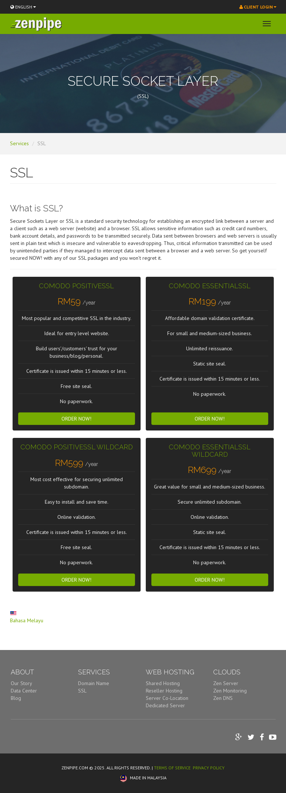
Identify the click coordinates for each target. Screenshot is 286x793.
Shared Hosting (163, 683)
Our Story (21, 683)
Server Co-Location (167, 698)
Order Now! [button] (76, 418)
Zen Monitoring (230, 690)
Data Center (24, 690)
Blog (16, 698)
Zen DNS (223, 698)
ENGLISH (23, 7)
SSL (82, 690)
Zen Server (225, 683)
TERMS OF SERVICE (172, 767)
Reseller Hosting (164, 690)
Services (19, 143)
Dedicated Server (165, 705)
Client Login (257, 7)
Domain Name (93, 683)
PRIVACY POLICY (209, 767)
